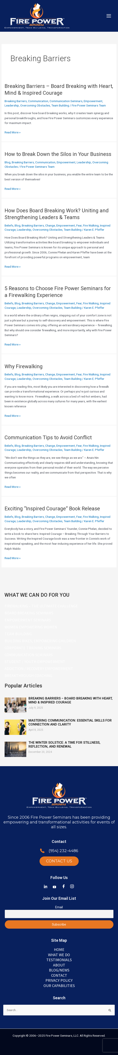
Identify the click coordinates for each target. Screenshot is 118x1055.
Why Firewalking (24, 366)
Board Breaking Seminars (29, 613)
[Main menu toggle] (109, 16)
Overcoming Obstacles (35, 105)
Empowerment (93, 101)
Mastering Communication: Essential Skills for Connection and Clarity (70, 722)
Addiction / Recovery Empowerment (39, 668)
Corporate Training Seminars (33, 647)
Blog (7, 162)
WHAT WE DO (59, 954)
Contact (59, 975)
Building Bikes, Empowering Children (40, 640)
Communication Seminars (66, 101)
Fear (79, 225)
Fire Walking (91, 225)
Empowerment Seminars (28, 620)
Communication (38, 101)
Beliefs (9, 225)
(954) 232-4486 (63, 850)
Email (59, 907)
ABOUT (59, 965)
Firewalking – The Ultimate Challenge (41, 606)
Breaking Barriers (16, 101)
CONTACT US (59, 861)
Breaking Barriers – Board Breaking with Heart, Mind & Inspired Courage (70, 700)
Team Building (60, 105)
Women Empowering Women (31, 627)
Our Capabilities (59, 985)
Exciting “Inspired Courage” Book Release (52, 509)
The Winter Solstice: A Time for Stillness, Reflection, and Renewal (64, 744)
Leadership (12, 105)
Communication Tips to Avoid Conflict (48, 437)
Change (50, 225)
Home (59, 949)
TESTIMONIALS (59, 959)
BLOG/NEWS (59, 970)
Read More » (12, 132)
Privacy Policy (59, 980)
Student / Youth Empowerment (35, 661)
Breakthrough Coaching (28, 675)
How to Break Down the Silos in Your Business (58, 154)
